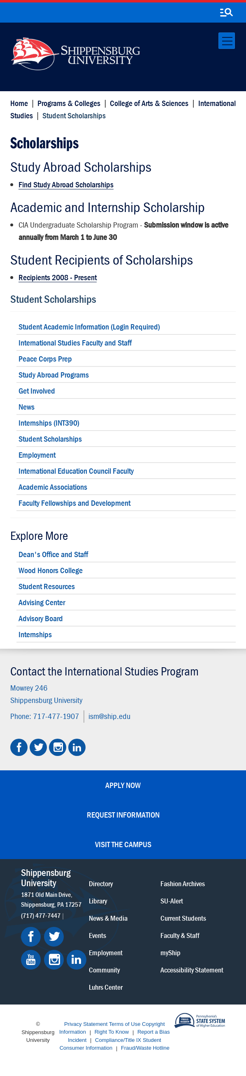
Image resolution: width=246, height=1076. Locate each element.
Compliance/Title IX (118, 1040)
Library (98, 900)
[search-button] (226, 13)
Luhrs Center (106, 986)
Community (104, 969)
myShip (170, 952)
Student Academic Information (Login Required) (89, 326)
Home (19, 103)
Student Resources (47, 586)
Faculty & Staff (180, 935)
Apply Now (123, 785)
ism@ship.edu (109, 716)
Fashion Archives (182, 883)
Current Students (183, 917)
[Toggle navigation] (226, 40)
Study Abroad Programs (54, 374)
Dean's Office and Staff (53, 554)
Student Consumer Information (110, 1044)
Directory (101, 883)
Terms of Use (125, 1024)
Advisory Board (41, 618)
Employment (37, 454)
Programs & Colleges (68, 103)
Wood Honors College (51, 570)
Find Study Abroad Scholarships (66, 184)
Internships (35, 634)
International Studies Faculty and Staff (75, 342)
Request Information (123, 814)
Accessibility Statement (191, 969)
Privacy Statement (86, 1024)
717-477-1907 (56, 716)
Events (97, 935)
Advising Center (42, 602)
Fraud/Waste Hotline (145, 1048)
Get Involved (37, 390)
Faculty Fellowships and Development (74, 503)
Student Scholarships (53, 299)
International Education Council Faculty (76, 470)
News (27, 406)
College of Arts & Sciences (149, 103)
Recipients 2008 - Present (58, 277)
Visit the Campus (123, 844)
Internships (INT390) (49, 422)
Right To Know (112, 1032)
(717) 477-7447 (40, 915)
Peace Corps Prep (45, 358)
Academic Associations (53, 487)
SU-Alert (171, 900)
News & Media (108, 917)
